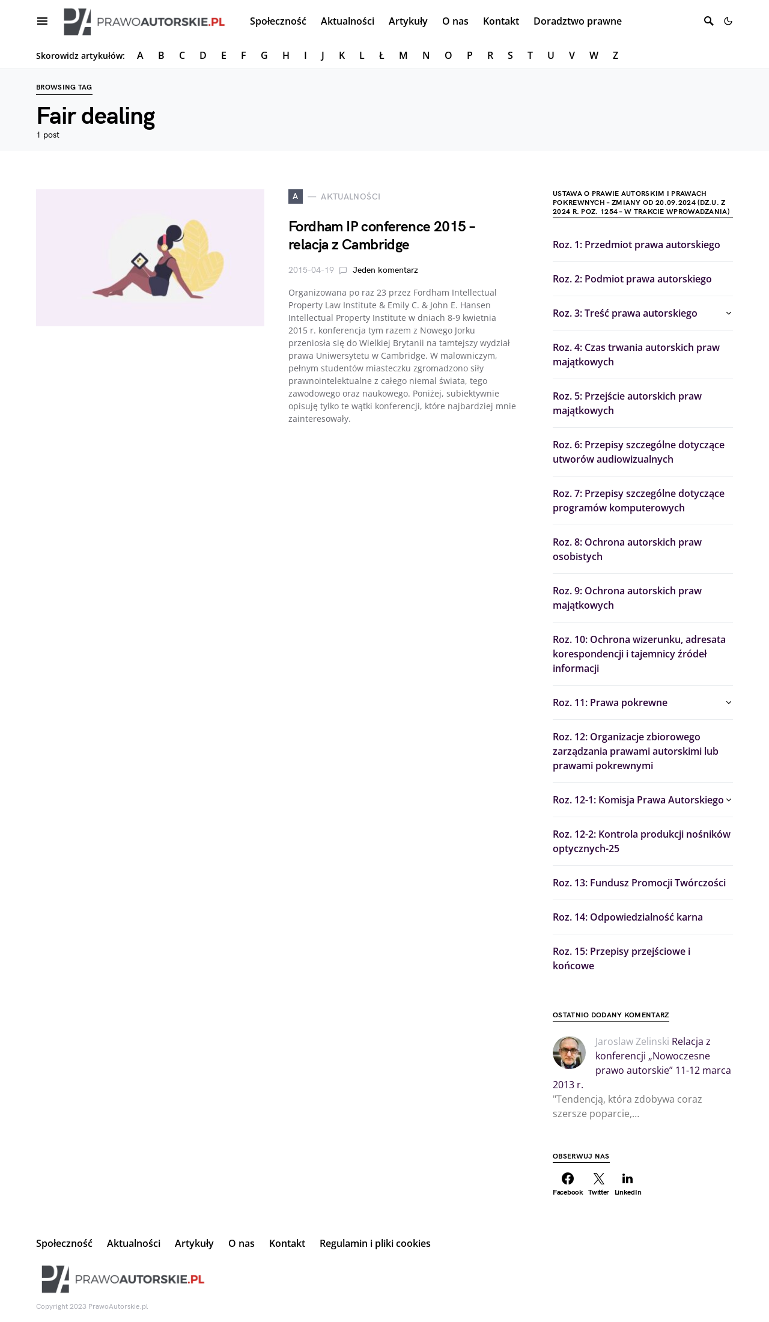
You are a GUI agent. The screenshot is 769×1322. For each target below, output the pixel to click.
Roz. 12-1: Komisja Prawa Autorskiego (638, 799)
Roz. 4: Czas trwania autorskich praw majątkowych (636, 354)
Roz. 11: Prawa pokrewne (610, 702)
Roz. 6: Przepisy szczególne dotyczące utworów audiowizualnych (639, 452)
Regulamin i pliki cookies (375, 1243)
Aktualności (133, 1243)
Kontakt (287, 1243)
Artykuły (194, 1243)
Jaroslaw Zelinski (632, 1041)
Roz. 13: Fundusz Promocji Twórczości (639, 882)
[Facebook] (568, 1184)
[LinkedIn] (628, 1184)
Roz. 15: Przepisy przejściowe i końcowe (621, 958)
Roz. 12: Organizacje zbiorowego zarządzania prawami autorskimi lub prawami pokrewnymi (636, 751)
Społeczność (64, 1243)
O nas (241, 1243)
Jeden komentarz (385, 270)
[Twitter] (599, 1184)
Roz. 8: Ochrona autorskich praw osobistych (627, 549)
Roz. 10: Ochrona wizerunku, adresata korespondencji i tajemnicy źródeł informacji (639, 654)
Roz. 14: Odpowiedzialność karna (628, 917)
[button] (728, 21)
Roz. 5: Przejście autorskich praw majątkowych (627, 403)
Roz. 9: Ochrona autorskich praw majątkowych (627, 598)
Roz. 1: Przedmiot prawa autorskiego (636, 244)
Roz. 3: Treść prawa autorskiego (625, 313)
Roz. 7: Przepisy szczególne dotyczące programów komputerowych (639, 500)
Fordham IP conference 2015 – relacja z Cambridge (381, 236)
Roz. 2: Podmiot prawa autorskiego (632, 278)
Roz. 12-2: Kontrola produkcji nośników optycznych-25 (642, 841)
